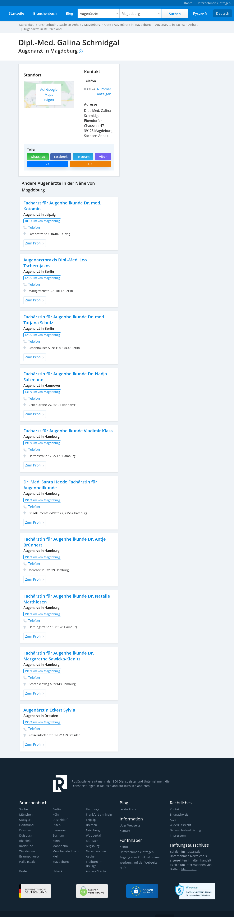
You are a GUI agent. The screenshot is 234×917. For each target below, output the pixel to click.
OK (90, 164)
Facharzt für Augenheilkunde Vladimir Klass (67, 424)
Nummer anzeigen (104, 91)
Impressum (177, 829)
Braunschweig (28, 850)
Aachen (91, 850)
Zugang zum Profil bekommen (140, 850)
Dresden (25, 823)
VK (47, 164)
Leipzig (90, 813)
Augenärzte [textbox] (89, 13)
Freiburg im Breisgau (100, 855)
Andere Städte (95, 860)
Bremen (91, 818)
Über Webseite (130, 819)
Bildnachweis (179, 808)
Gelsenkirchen (95, 844)
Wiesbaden (26, 844)
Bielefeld (25, 834)
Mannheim (59, 839)
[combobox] (99, 13)
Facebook (60, 157)
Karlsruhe (25, 839)
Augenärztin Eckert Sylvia (48, 703)
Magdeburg (60, 855)
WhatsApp (38, 157)
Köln (55, 808)
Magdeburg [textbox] (131, 13)
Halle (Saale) (27, 855)
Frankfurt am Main (98, 808)
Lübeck (57, 860)
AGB (173, 813)
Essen (56, 818)
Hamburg (92, 803)
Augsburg (92, 839)
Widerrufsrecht (180, 818)
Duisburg (25, 829)
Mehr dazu (188, 862)
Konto (124, 840)
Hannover (59, 823)
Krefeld (24, 860)
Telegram (82, 157)
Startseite (25, 25)
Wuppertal (93, 829)
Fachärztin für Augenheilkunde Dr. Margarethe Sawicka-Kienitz (58, 649)
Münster (91, 834)
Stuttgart (25, 813)
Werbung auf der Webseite (138, 856)
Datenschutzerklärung (185, 823)
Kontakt (125, 824)
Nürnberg (92, 823)
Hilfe (123, 861)
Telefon (31, 220)
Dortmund (26, 818)
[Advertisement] (169, 93)
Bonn (56, 834)
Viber (102, 157)
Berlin (56, 803)
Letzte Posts (128, 803)
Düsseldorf (59, 813)
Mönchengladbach (65, 844)
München (25, 808)
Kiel (55, 850)
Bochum (58, 829)
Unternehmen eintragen (136, 845)
